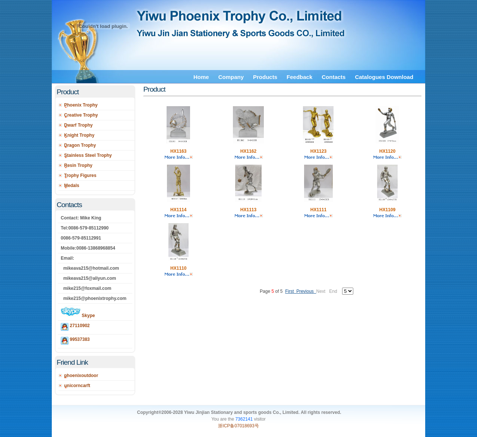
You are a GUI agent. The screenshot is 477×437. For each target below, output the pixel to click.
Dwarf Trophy (78, 125)
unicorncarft (77, 385)
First (290, 291)
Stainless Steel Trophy (88, 155)
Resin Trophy (78, 165)
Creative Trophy (81, 115)
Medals (71, 185)
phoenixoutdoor (81, 375)
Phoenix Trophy (81, 105)
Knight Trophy (79, 135)
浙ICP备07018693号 (238, 425)
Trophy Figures (80, 175)
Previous (306, 291)
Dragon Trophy (80, 145)
